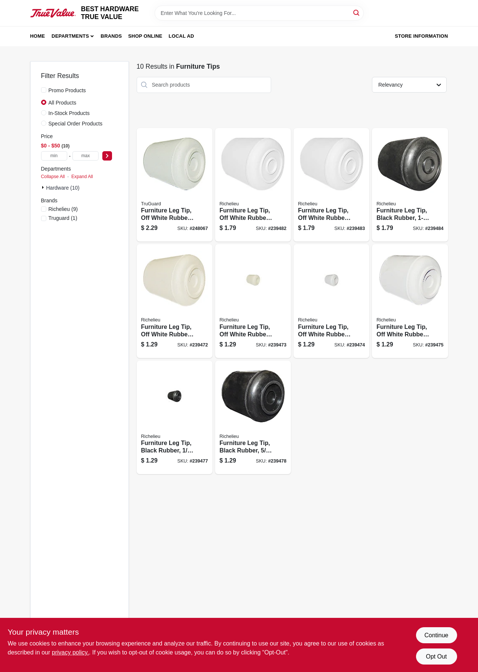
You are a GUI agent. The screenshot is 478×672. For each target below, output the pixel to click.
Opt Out (436, 656)
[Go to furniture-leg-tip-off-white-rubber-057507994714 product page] (410, 301)
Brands (111, 36)
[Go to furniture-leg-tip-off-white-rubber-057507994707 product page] (331, 301)
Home (37, 36)
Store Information (421, 36)
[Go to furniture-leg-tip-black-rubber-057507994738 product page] (174, 418)
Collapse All (53, 176)
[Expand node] (43, 187)
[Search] (356, 12)
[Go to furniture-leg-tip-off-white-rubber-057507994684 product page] (174, 301)
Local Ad (181, 36)
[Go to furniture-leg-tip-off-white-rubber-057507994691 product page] (253, 301)
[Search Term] (259, 13)
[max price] (85, 156)
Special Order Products (76, 123)
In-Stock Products (69, 113)
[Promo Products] (43, 90)
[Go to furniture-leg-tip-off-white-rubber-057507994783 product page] (253, 185)
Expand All (82, 176)
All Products (63, 103)
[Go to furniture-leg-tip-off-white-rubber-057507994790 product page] (331, 185)
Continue (436, 635)
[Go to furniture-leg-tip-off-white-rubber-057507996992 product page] (174, 185)
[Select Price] (107, 156)
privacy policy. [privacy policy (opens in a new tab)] (70, 652)
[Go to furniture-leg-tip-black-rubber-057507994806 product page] (410, 185)
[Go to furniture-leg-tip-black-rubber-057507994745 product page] (253, 418)
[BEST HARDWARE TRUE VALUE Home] (53, 13)
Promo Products (67, 90)
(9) (63, 209)
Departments (70, 36)
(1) (63, 218)
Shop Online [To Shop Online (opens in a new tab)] (145, 36)
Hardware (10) (63, 188)
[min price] (54, 156)
